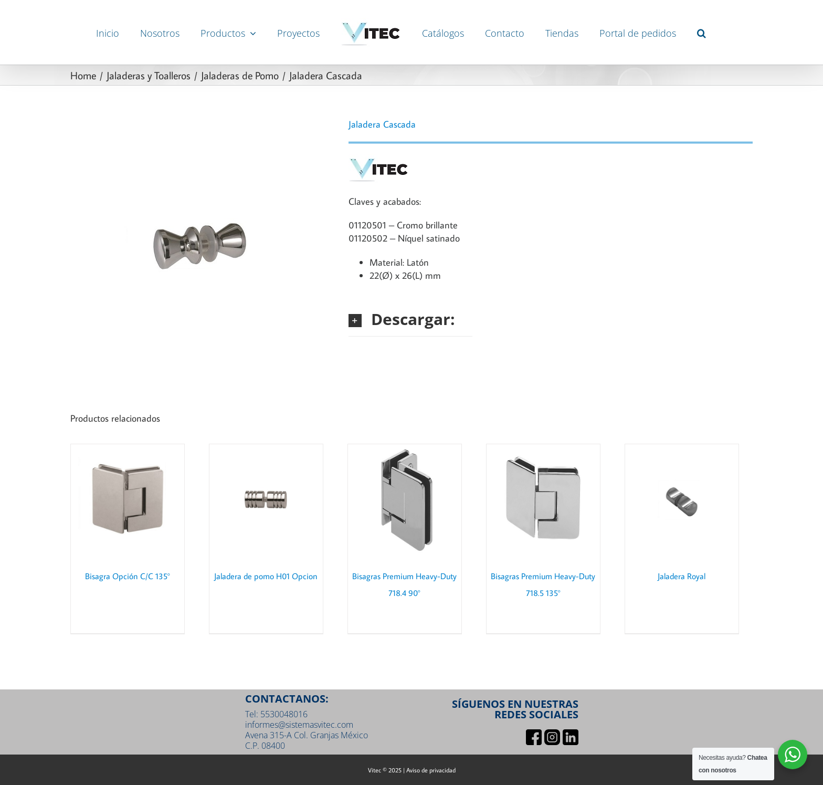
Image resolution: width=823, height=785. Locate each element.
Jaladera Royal (681, 576)
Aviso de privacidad (431, 770)
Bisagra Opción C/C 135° (127, 576)
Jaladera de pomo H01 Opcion (266, 576)
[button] (701, 33)
